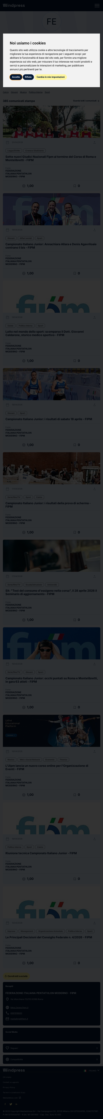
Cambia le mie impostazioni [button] (51, 77)
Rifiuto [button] (28, 77)
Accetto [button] (16, 77)
